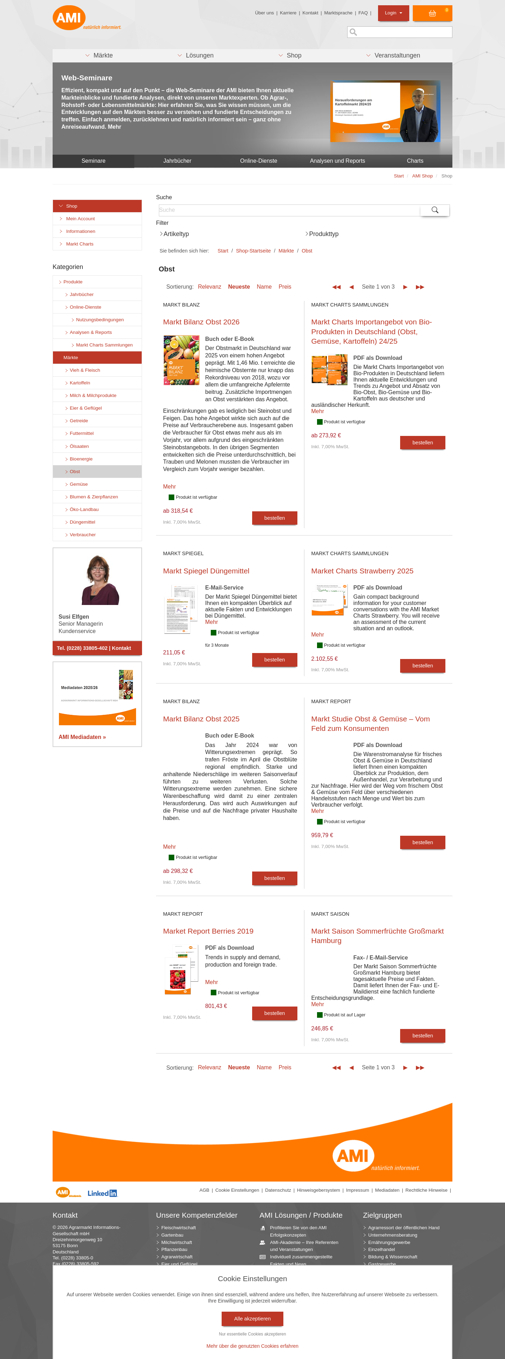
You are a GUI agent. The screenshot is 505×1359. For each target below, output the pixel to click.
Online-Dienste (258, 161)
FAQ (363, 12)
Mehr (169, 487)
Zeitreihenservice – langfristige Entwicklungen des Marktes (299, 1318)
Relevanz (209, 287)
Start (223, 251)
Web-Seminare (87, 78)
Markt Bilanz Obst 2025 (201, 719)
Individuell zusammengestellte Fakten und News (298, 1260)
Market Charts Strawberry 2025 (362, 571)
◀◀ (336, 287)
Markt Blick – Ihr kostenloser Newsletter (297, 1347)
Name (264, 287)
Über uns (264, 12)
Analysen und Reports (337, 161)
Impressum (357, 1190)
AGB (204, 1190)
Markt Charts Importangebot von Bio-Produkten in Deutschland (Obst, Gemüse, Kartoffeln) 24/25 (371, 331)
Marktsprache (338, 12)
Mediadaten (387, 1190)
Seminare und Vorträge (291, 1329)
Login (393, 12)
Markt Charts (75, 244)
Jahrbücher (177, 161)
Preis (284, 287)
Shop (67, 206)
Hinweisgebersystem (318, 1190)
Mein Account (76, 218)
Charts (415, 161)
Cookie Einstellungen (237, 1190)
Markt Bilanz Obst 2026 (201, 322)
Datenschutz (278, 1190)
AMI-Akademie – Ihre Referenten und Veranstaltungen (301, 1245)
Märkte (286, 251)
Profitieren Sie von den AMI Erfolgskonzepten (296, 1231)
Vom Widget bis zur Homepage (300, 1336)
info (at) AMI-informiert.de (94, 1269)
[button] (99, 55)
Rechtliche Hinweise (426, 1190)
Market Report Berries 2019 (208, 931)
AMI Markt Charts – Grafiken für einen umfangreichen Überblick (300, 1289)
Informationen (76, 231)
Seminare (93, 161)
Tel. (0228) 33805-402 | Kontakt (94, 648)
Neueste (239, 287)
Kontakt (310, 12)
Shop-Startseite (253, 251)
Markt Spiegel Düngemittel (206, 571)
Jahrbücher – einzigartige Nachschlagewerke (294, 1303)
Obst (307, 251)
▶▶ (420, 287)
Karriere (288, 12)
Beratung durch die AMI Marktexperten (292, 1274)
